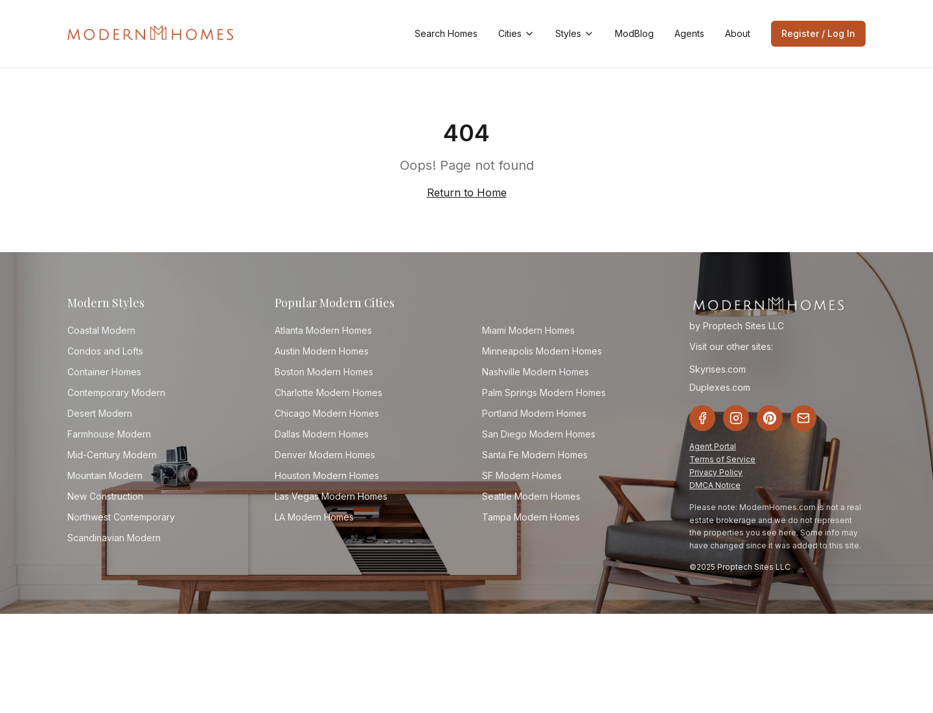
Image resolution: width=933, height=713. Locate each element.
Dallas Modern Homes (322, 433)
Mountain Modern (105, 475)
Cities (516, 33)
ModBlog (634, 33)
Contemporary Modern (116, 392)
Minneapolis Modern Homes (542, 350)
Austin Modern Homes (322, 350)
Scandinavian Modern (114, 537)
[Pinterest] (770, 418)
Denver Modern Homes (325, 454)
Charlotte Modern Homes (328, 392)
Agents (689, 33)
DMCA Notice (715, 485)
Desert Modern (99, 413)
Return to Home (467, 192)
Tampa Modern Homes (531, 516)
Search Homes (446, 33)
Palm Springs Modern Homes (544, 392)
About (737, 33)
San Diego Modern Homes (538, 433)
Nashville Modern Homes (535, 371)
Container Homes (104, 371)
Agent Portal (712, 446)
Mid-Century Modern (112, 454)
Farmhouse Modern (109, 433)
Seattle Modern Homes (531, 496)
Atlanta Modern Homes (323, 330)
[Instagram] (736, 418)
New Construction (105, 496)
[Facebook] (702, 418)
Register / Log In (818, 33)
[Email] (803, 418)
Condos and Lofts (105, 350)
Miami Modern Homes (528, 330)
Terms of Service (722, 459)
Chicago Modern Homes (327, 413)
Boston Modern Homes (324, 371)
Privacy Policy (716, 472)
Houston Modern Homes (327, 475)
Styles (574, 33)
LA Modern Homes (314, 516)
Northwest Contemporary (121, 516)
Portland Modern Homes (534, 413)
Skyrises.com (717, 369)
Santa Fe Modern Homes (535, 454)
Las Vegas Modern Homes (331, 496)
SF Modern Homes (522, 475)
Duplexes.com (719, 387)
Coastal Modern (101, 330)
